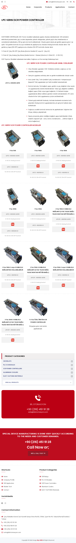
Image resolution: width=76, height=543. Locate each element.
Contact (71, 7)
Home (28, 7)
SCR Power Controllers (12, 368)
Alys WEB (40, 540)
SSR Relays (7, 361)
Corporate (38, 7)
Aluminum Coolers (10, 372)
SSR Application (9, 483)
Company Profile (9, 480)
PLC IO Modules (9, 365)
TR (67, 2)
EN (71, 2)
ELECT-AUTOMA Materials (13, 376)
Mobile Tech (8, 487)
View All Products (12, 382)
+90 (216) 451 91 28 (38, 409)
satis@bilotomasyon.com (56, 2)
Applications (60, 7)
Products (48, 7)
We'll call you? (38, 453)
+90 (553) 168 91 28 (10, 526)
